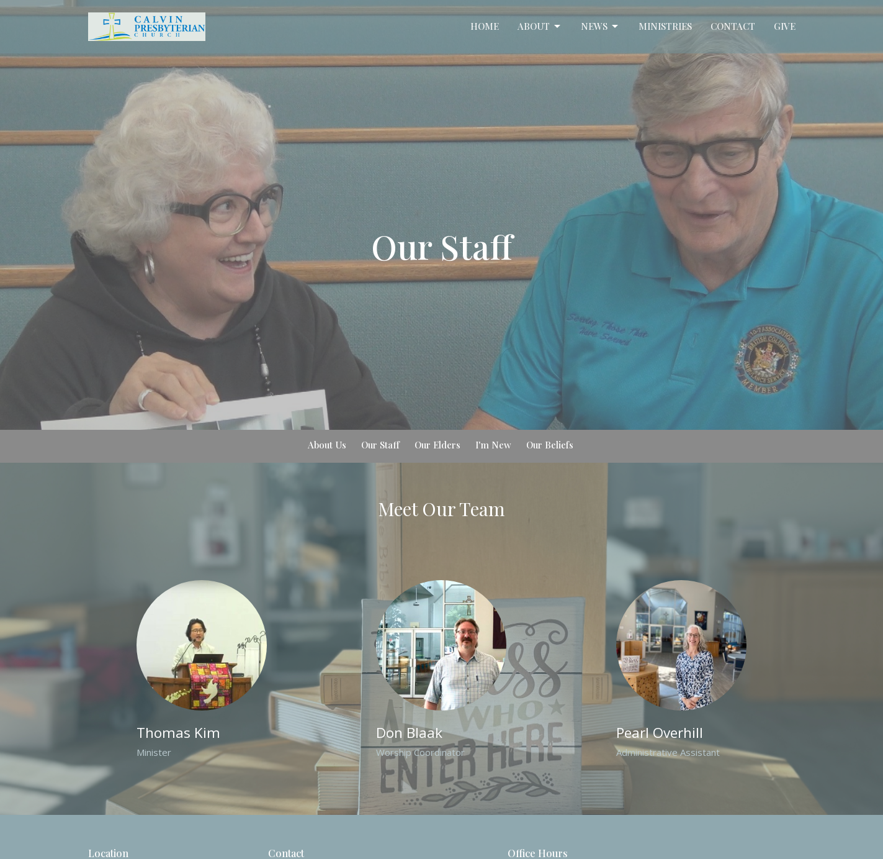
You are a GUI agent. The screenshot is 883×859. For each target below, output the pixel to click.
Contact (732, 26)
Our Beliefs (549, 445)
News (600, 26)
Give (785, 26)
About (540, 26)
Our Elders (437, 445)
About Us (327, 445)
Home (484, 26)
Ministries (665, 26)
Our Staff (380, 445)
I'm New (493, 445)
